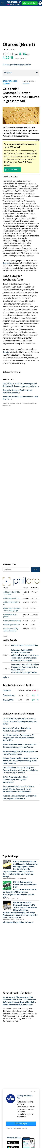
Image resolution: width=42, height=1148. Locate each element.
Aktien (22, 1095)
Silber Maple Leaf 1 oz (11, 625)
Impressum (30, 1062)
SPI (16, 1087)
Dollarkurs (8, 1098)
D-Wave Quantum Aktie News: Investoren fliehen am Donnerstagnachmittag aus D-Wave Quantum (20, 756)
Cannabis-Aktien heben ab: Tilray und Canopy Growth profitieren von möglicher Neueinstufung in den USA (20, 766)
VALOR (5, 49)
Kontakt (7, 1062)
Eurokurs (19, 1098)
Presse (7, 1068)
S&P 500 (30, 1092)
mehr (6, 677)
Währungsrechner (12, 1106)
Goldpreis (7, 263)
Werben (20, 1065)
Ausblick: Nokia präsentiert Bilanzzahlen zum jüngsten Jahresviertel (19, 792)
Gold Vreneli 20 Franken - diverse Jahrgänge (12, 609)
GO (35, 569)
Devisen (31, 1095)
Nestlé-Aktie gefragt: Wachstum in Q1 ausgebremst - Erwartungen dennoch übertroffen (18, 733)
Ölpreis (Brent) (9, 695)
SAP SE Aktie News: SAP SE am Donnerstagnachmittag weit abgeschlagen (15, 775)
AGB (27, 1071)
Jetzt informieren (12, 169)
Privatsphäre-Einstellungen (31, 1075)
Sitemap (7, 1071)
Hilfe (19, 1062)
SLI (21, 1087)
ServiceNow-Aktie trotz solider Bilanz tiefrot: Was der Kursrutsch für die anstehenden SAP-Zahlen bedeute (18, 785)
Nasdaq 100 (9, 1092)
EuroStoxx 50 (9, 1090)
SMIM (27, 1087)
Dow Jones (22, 1090)
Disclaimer (29, 1068)
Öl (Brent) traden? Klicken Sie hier (17, 64)
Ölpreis (6, 352)
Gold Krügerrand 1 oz (11, 598)
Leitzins (33, 1106)
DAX (33, 1087)
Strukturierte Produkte (21, 1101)
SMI (5, 1095)
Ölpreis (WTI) (8, 700)
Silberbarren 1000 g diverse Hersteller (10, 630)
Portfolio (18, 1103)
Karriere (7, 1065)
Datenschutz (30, 1065)
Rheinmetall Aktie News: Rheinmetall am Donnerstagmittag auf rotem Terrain (19, 741)
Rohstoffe (8, 1103)
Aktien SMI (8, 1087)
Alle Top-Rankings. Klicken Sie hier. (18, 869)
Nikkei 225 (21, 1092)
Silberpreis (29, 1098)
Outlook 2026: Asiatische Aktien (24, 645)
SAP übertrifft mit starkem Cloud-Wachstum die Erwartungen (17, 725)
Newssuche (9, 564)
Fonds (7, 1101)
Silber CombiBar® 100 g (12, 621)
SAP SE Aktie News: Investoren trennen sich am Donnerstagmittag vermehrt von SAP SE (20, 717)
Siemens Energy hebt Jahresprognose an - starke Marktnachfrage (20, 748)
